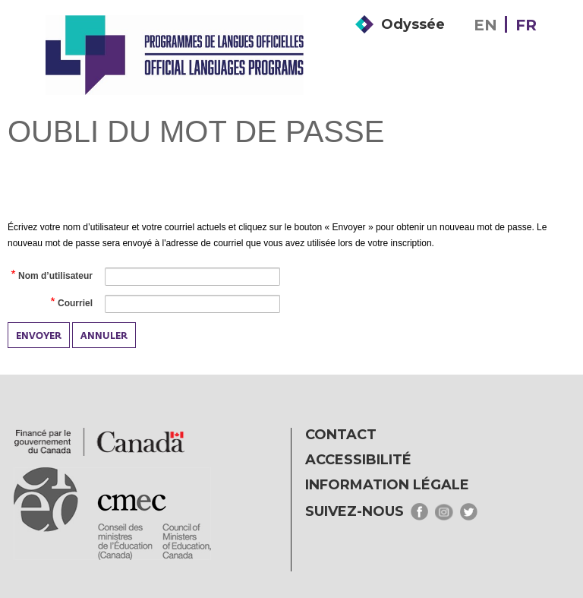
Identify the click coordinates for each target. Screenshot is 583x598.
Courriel (74, 304)
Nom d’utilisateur (55, 276)
